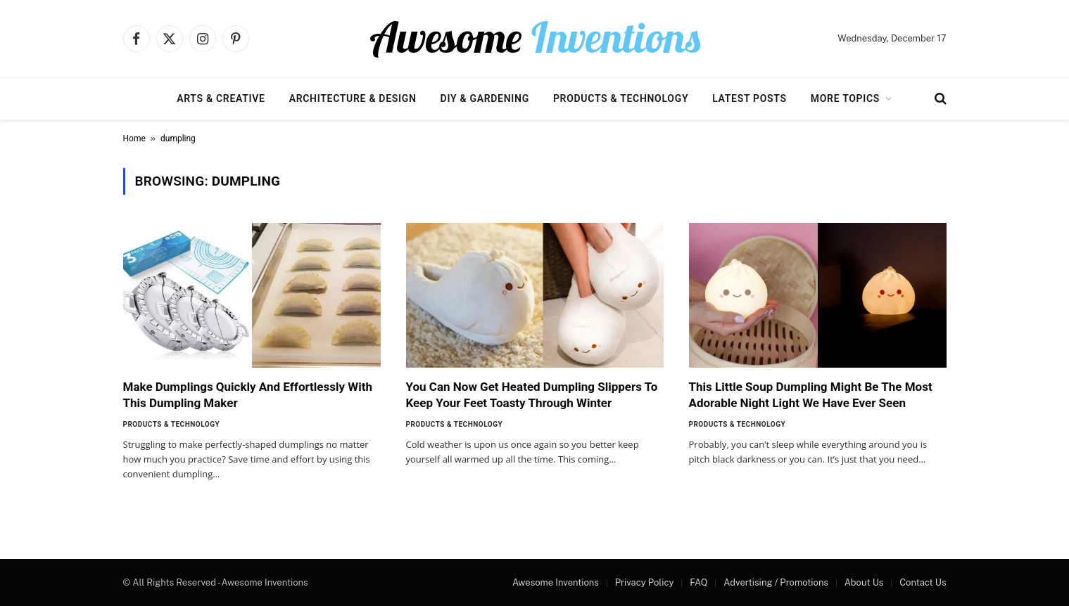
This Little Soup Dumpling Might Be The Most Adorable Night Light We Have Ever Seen (810, 395)
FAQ (698, 582)
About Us (864, 582)
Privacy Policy (644, 582)
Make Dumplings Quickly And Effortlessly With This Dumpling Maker (247, 395)
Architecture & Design (353, 98)
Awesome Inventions (555, 582)
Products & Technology (620, 98)
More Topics (845, 98)
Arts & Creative (221, 98)
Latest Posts (749, 98)
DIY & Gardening (485, 98)
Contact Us (922, 582)
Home (134, 138)
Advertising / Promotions (775, 582)
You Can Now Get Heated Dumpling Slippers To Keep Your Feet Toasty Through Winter (532, 395)
